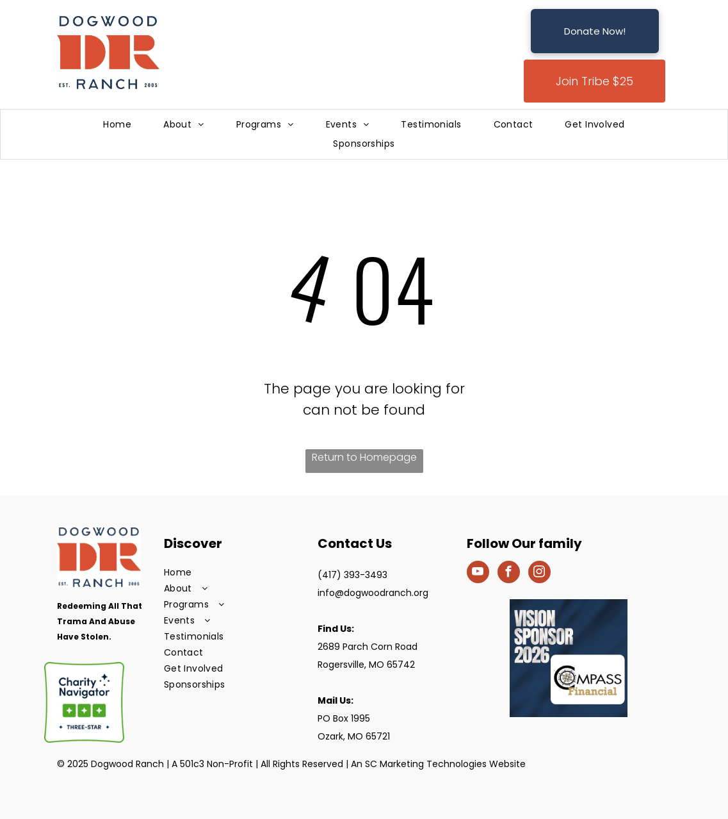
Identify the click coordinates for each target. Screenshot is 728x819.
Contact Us (355, 543)
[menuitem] (117, 125)
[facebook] (508, 573)
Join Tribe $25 (594, 81)
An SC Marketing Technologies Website (438, 763)
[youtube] (478, 573)
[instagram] (539, 573)
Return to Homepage (364, 457)
